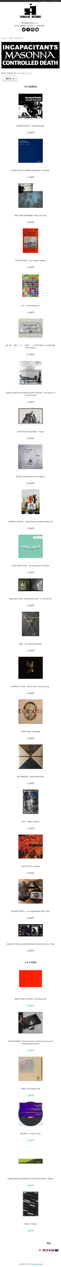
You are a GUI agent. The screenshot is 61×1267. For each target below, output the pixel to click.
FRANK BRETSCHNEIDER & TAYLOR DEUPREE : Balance (30, 1179)
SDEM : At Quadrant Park (30, 1089)
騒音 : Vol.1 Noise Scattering (30, 644)
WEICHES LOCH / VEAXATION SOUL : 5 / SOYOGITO (30, 599)
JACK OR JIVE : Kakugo (30, 866)
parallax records (37, 1264)
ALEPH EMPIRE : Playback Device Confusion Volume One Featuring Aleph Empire (30, 1042)
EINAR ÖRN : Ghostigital (30, 732)
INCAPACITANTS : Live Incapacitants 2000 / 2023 (30, 911)
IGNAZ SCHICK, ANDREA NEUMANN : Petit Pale (31, 170)
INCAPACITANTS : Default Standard (30, 126)
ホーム (45, 2)
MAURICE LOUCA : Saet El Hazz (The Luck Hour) (30, 686)
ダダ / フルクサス (16, 38)
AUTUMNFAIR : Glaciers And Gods (30, 777)
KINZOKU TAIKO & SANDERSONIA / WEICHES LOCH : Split (30, 944)
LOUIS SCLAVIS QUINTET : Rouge (30, 432)
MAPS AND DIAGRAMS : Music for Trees (30, 215)
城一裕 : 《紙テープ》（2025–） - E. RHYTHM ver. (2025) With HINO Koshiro (30, 346)
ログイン (55, 2)
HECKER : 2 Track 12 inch (30, 1134)
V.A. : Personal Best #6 (30, 306)
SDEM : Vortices (30, 1224)
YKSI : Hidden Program (31, 822)
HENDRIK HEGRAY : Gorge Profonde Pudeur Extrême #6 (30, 522)
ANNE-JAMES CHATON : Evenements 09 (30, 999)
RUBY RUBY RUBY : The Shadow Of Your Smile (30, 566)
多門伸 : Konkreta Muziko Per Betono (30, 477)
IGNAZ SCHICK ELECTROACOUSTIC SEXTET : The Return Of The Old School (30, 394)
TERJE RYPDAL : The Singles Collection (30, 261)
